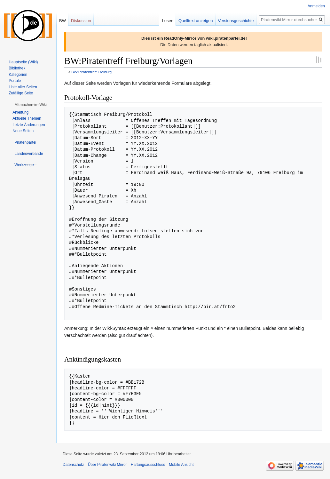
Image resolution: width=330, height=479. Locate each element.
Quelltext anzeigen (195, 20)
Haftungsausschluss (148, 464)
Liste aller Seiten (23, 87)
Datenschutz (73, 464)
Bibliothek (17, 68)
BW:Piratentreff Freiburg (91, 72)
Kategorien (18, 74)
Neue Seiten (23, 131)
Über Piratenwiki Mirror (107, 464)
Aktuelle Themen (26, 118)
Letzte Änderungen (28, 125)
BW (62, 20)
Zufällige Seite (21, 93)
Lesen (167, 20)
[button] (30, 104)
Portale (15, 80)
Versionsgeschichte (236, 20)
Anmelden (316, 6)
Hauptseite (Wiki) (23, 62)
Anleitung (20, 112)
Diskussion (81, 20)
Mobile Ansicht (181, 464)
